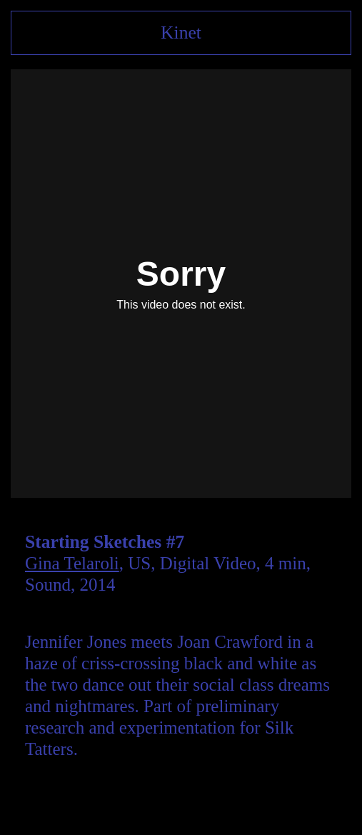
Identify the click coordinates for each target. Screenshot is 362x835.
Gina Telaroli (72, 563)
